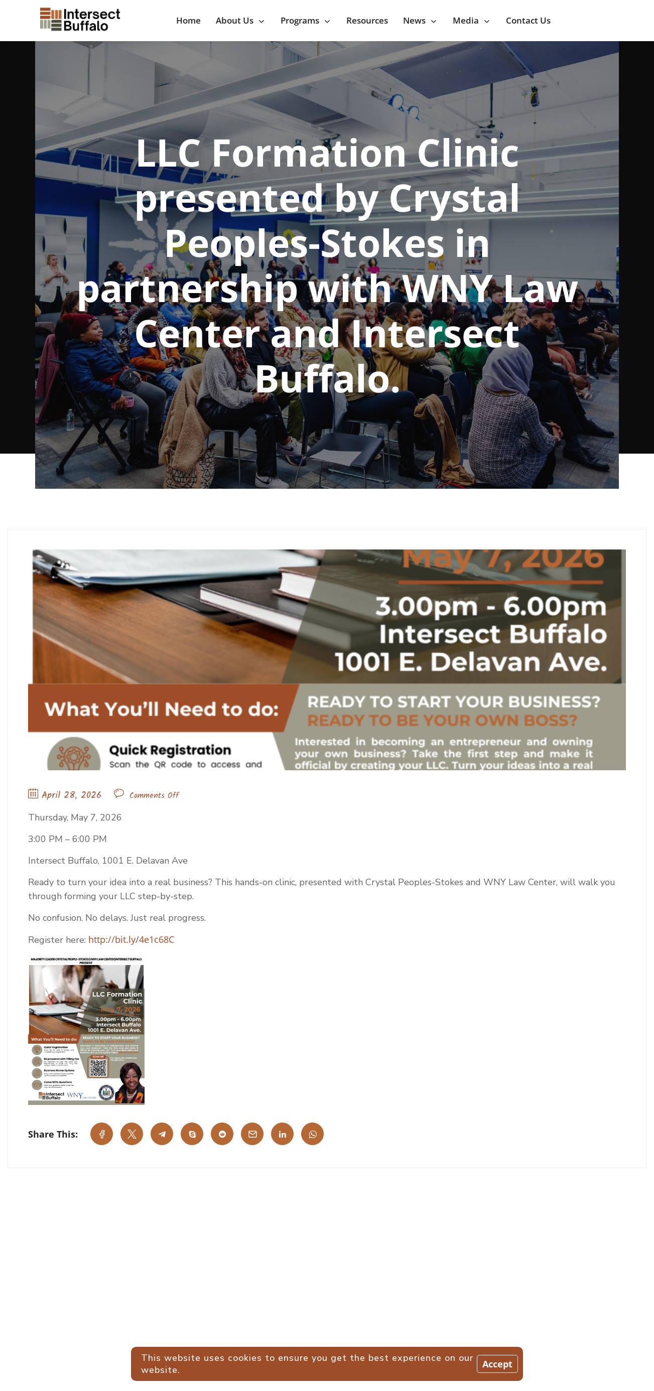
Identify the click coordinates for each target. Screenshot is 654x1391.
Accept (497, 1364)
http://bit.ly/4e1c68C (131, 939)
